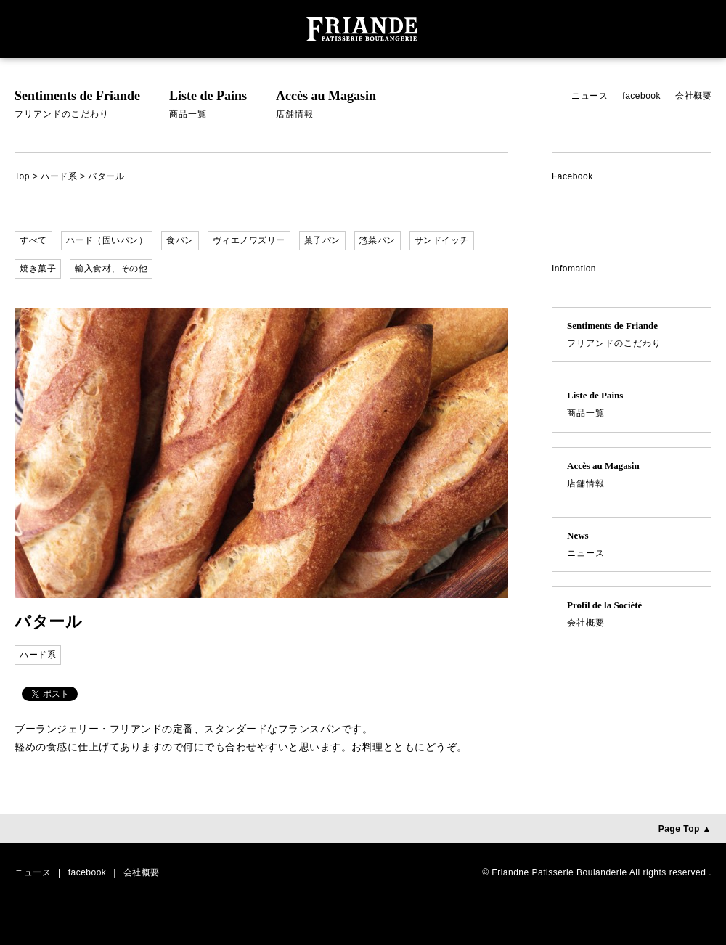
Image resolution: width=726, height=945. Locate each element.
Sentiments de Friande (77, 106)
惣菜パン (377, 240)
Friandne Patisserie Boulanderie (559, 872)
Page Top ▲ (684, 829)
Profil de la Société (631, 616)
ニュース (589, 96)
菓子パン (322, 240)
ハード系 (59, 176)
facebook (641, 96)
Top (22, 176)
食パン (180, 240)
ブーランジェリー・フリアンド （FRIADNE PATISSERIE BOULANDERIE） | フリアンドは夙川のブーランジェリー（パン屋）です (363, 29)
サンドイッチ (442, 240)
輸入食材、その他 (111, 268)
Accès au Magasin (326, 106)
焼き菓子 (38, 268)
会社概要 (693, 96)
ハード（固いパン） (107, 240)
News (631, 546)
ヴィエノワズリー (249, 240)
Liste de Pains (208, 106)
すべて (33, 240)
